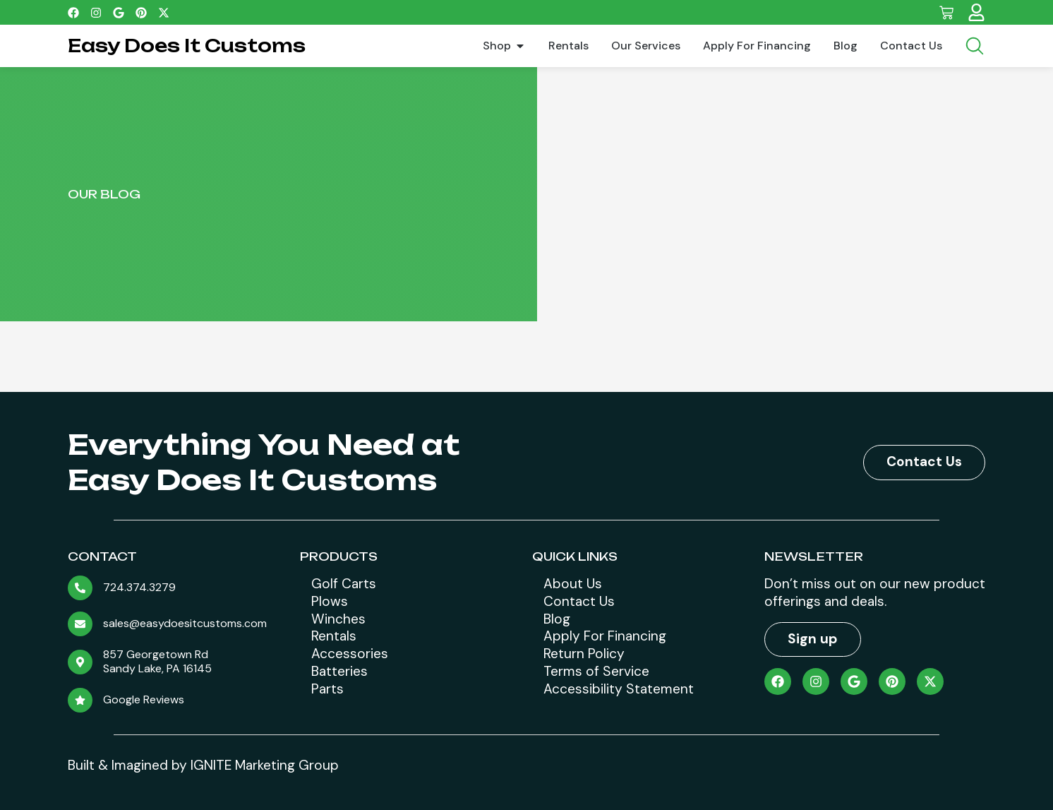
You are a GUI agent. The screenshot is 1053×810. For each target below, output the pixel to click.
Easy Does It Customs (187, 45)
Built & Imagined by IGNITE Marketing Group (203, 765)
